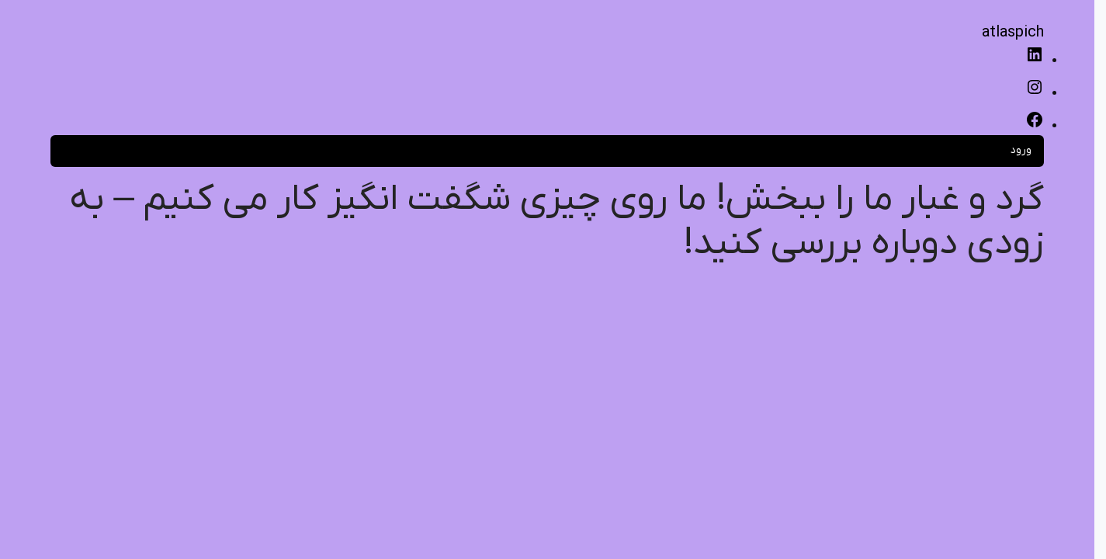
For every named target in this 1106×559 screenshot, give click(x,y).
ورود (1021, 150)
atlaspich (1013, 33)
